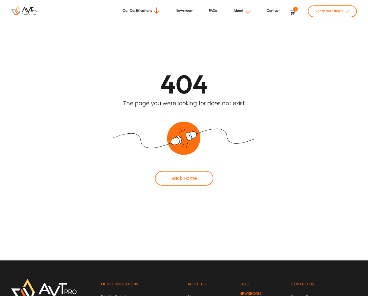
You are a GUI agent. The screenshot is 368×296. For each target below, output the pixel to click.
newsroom (250, 293)
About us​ (197, 284)
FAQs (244, 284)
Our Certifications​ (119, 284)
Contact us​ (302, 284)
